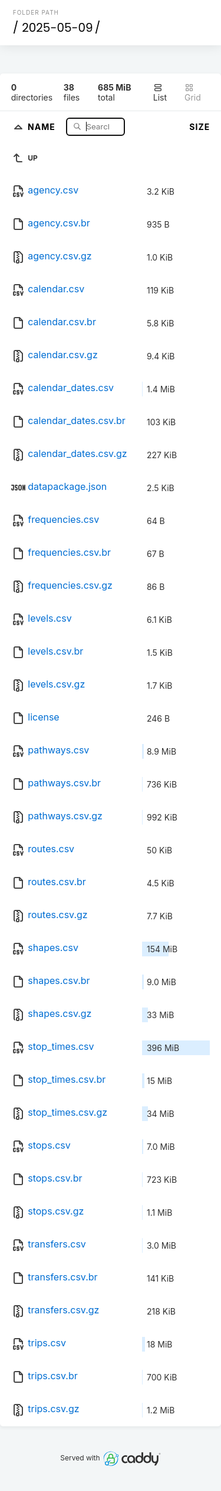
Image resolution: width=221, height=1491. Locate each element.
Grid (192, 92)
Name (43, 126)
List (160, 92)
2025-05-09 (57, 27)
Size (199, 127)
